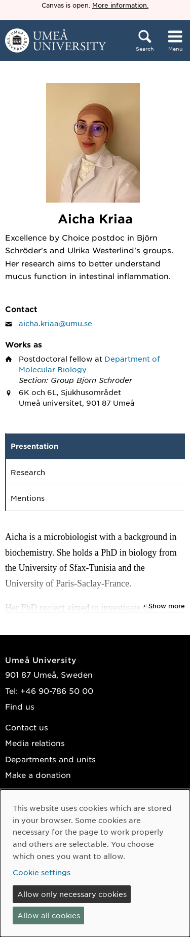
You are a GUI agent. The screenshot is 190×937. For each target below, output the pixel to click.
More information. (120, 5)
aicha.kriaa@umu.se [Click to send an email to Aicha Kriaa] (55, 323)
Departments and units (50, 759)
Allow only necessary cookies (72, 894)
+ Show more (163, 606)
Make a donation (38, 774)
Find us (19, 706)
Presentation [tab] (34, 446)
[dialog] (95, 863)
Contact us (26, 727)
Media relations (35, 743)
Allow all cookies (48, 915)
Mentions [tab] (28, 497)
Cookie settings (41, 872)
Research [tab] (28, 472)
